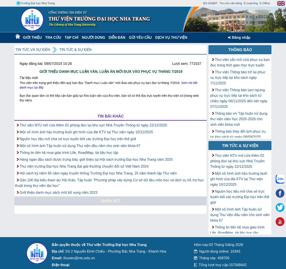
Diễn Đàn (117, 37)
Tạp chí (71, 37)
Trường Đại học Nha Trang (35, 3)
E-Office (265, 3)
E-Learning (251, 3)
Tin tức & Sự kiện (75, 50)
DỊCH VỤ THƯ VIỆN (170, 37)
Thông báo (240, 50)
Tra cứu (53, 37)
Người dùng (93, 37)
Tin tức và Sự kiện (32, 50)
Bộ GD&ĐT (210, 3)
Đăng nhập (239, 37)
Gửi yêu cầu (140, 37)
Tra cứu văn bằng (231, 3)
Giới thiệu (32, 37)
